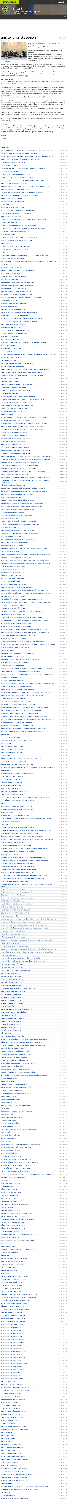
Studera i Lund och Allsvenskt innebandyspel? (13, 1036)
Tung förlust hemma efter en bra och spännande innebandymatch (18, 866)
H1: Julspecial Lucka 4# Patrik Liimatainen (12, 1369)
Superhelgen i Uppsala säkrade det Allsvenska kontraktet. (17, 384)
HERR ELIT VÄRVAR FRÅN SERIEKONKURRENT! (13, 1411)
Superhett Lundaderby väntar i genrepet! (12, 746)
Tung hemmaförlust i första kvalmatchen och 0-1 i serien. (16, 174)
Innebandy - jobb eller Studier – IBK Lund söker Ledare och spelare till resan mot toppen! (25, 797)
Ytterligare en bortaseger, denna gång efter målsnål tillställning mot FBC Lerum (22, 180)
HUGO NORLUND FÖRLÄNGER (9, 1153)
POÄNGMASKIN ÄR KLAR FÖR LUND (10, 1288)
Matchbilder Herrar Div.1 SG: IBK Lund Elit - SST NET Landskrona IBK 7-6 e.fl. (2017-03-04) (25, 1486)
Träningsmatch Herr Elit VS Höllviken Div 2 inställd (14, 1477)
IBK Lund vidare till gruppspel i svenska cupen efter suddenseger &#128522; (22, 503)
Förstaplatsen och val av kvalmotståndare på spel (14, 1060)
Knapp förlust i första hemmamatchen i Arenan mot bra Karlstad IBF (19, 465)
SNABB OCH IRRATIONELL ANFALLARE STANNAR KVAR (16, 1159)
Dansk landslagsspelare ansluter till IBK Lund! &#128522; (16, 515)
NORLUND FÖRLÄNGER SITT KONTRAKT (12, 1003)
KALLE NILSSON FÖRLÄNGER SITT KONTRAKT (13, 991)
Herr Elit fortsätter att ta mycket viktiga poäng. (13, 1426)
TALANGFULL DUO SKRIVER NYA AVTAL (11, 1285)
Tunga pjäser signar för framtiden (10, 1231)
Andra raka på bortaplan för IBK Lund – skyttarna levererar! (17, 725)
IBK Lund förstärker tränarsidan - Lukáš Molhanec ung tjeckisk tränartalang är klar (23, 488)
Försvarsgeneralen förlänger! (9, 1078)
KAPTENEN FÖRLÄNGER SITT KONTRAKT (12, 1312)
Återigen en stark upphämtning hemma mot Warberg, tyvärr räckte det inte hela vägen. (24, 491)
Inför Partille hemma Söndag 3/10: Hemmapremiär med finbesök (18, 1129)
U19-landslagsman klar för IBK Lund (10, 327)
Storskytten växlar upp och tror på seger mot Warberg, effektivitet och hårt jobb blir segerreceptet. (28, 719)
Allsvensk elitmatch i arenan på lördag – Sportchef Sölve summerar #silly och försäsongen (25, 477)
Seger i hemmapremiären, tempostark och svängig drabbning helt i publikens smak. (24, 471)
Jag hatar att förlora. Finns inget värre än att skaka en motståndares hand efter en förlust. (25, 848)
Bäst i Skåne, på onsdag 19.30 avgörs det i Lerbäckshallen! (17, 363)
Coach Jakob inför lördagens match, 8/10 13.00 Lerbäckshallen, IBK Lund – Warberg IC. (25, 928)
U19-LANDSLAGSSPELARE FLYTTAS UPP (12, 985)
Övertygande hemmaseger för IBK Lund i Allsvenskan (15, 450)
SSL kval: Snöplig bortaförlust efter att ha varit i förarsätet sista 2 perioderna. (22, 372)
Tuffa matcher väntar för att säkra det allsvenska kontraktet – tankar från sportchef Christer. (26, 830)
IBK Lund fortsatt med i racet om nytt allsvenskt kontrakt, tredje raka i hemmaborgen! (24, 875)
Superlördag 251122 (6, 243)
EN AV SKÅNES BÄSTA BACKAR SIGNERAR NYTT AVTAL (16, 1300)
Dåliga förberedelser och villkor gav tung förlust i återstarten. (18, 647)
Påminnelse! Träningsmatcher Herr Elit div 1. (13, 1471)
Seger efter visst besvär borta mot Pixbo (12, 1117)
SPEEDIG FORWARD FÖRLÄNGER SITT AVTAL (13, 1216)
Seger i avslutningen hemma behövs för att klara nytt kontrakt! (18, 809)
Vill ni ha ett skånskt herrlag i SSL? (10, 171)
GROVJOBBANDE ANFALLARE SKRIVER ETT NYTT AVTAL (16, 1165)
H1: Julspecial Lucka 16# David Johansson (13, 1333)
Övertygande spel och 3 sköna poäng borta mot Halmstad (17, 1111)
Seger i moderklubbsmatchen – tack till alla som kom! (15, 453)
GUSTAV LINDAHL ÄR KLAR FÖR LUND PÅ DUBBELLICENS (16, 623)
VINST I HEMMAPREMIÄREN (8, 1267)
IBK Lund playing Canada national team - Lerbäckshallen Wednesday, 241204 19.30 (23, 417)
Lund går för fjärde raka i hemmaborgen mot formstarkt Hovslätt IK (19, 869)
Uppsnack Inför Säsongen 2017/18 (10, 1465)
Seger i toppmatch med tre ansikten (10, 1099)
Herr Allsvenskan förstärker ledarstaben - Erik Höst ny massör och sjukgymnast (22, 426)
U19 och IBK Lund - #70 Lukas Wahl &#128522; (13, 638)
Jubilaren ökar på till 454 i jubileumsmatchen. (13, 614)
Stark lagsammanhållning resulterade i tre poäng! (14, 1459)
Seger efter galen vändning (8, 1102)
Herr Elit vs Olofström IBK (8, 1438)
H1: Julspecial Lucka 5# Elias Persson (11, 1366)
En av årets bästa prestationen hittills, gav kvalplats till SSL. (17, 177)
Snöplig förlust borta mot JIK (9, 300)
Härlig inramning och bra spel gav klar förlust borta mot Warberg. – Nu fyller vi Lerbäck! (25, 632)
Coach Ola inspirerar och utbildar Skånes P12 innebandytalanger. (18, 210)
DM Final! (3, 803)
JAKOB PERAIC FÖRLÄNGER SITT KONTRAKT (13, 1018)
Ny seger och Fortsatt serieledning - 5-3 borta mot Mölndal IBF (18, 1063)
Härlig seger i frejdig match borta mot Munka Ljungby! (16, 1105)
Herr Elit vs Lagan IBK (7, 1441)
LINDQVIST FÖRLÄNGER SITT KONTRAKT (12, 782)
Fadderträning (5, 252)
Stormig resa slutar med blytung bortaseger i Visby (15, 447)
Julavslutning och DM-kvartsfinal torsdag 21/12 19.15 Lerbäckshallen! (20, 659)
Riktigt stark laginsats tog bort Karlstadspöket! (14, 258)
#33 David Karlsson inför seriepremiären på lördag (14, 474)
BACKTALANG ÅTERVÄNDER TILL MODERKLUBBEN (14, 1204)
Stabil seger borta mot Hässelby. (10, 381)
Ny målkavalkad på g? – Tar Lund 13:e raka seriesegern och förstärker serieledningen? (24, 1075)
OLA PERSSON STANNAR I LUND (9, 788)
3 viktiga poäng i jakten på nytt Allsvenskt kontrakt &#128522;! (18, 635)
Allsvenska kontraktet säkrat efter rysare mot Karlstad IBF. (17, 806)
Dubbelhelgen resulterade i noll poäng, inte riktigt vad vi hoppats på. (20, 195)
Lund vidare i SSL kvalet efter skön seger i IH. (13, 162)
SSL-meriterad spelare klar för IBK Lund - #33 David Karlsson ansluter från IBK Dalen (24, 548)
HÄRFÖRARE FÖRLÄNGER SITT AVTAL (11, 1192)
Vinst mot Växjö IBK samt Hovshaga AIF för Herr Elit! (15, 1390)
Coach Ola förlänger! (6, 351)
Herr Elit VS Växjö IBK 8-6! (8, 1450)
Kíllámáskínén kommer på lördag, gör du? (12, 680)
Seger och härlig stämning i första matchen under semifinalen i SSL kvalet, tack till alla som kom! (27, 156)
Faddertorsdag (5, 204)
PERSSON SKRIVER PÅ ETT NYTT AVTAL (12, 1006)
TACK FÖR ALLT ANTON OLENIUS (10, 1195)
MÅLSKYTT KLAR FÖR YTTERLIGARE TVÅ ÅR (13, 1228)
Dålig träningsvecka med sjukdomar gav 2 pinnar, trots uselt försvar (19, 713)
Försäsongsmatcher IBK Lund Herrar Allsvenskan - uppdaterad (18, 988)
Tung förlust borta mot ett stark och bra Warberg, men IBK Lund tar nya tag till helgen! (24, 860)
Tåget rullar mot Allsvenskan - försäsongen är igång (15, 1309)
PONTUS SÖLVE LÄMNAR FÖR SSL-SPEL (12, 1156)
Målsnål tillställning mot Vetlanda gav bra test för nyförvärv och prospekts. (21, 318)
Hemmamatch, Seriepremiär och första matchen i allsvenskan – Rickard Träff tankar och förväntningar (28, 949)
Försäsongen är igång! (7, 1186)
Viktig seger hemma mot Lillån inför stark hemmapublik (16, 845)
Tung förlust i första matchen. (9, 955)
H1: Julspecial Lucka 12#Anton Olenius (11, 1345)
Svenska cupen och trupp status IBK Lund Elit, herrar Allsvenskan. (19, 312)
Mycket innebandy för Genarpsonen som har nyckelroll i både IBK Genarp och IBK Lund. (24, 707)
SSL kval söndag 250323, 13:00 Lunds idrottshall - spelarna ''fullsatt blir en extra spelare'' (25, 369)
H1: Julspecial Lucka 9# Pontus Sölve (11, 1354)
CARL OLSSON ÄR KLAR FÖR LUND (10, 1150)
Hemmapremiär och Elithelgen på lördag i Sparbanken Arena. (17, 282)
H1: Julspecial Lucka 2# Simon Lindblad (12, 1375)
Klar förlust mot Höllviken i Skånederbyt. (12, 907)
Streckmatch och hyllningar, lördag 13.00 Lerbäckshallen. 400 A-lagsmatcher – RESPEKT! (25, 620)
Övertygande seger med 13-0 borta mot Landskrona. (15, 1069)
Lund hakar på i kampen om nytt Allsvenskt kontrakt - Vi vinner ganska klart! (21, 617)
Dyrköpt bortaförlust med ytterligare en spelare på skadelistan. (18, 396)
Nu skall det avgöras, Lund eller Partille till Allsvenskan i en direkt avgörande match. (24, 1039)
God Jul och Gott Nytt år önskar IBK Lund (12, 207)
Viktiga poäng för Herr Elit (8, 1423)
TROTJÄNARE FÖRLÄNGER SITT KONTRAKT (13, 979)
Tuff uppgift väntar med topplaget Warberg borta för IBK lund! (18, 863)
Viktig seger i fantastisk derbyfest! (10, 821)
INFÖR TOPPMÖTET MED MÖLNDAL (10, 1123)
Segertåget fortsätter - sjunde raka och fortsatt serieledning (17, 1240)
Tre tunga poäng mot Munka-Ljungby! (11, 1453)
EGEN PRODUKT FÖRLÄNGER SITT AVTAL (12, 794)
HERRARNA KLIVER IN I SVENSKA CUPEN (12, 976)
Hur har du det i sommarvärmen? (10, 339)
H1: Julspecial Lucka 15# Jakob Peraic (11, 1336)
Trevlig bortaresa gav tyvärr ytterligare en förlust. (14, 698)
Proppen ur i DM (5, 1108)
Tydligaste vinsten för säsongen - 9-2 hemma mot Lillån (16, 605)
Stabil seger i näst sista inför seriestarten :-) (13, 752)
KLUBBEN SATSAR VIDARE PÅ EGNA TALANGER (13, 1282)
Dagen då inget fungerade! (8, 234)
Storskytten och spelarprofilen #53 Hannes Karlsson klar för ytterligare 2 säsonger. (23, 342)
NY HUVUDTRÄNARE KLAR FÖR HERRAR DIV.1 (13, 1321)
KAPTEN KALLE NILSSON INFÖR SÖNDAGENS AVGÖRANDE (17, 587)
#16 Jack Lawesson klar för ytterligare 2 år (12, 366)
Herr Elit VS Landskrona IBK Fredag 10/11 (12, 1447)
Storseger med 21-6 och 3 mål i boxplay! (12, 1066)
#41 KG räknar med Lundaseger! (9, 854)
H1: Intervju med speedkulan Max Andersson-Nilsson (15, 1498)
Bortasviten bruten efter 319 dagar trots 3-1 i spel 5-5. (15, 189)
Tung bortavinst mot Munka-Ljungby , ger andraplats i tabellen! (18, 1249)
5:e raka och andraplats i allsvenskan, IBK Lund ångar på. (16, 240)
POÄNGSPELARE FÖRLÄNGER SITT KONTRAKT (13, 1315)
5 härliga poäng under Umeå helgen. (11, 273)
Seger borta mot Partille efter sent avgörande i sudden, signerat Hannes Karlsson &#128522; (26, 692)
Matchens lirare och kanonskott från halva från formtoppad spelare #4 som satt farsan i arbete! (27, 839)
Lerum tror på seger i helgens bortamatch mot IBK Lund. (16, 881)
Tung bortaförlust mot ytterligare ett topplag (13, 889)
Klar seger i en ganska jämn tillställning (11, 1126)
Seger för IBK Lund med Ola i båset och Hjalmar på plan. (16, 904)
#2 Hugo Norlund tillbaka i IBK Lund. (11, 348)
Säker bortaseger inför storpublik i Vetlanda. (13, 201)
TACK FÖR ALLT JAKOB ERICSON (10, 551)
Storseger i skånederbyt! (7, 1114)
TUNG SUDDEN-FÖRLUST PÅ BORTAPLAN (12, 1264)
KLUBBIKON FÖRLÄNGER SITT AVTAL (11, 1000)
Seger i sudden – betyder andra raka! (11, 677)
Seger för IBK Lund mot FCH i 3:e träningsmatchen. (15, 315)
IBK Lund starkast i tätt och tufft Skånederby (13, 895)
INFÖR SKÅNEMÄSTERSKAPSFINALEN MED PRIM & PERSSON (17, 800)
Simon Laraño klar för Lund (8, 527)
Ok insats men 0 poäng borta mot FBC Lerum (13, 931)
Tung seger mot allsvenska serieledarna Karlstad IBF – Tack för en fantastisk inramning (24, 255)
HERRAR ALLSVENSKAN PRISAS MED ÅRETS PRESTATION (16, 1009)
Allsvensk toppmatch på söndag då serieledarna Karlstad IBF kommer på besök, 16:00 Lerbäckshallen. (29, 261)
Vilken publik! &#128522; (7, 824)
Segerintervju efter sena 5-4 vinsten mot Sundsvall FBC (16, 390)
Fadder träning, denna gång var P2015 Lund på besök (15, 246)
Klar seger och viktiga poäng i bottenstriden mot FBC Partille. (18, 827)
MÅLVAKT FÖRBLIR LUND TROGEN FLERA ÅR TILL (14, 1225)
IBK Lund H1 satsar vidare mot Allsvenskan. (13, 1222)
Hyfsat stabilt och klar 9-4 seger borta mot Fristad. (14, 662)
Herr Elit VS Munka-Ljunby (8, 1435)
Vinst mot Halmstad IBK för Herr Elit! (11, 1393)
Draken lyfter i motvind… (7, 414)
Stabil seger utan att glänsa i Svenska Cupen (13, 309)
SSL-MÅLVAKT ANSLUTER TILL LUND (11, 575)
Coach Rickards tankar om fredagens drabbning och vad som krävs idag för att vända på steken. (27, 952)
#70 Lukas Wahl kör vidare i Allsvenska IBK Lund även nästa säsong (19, 533)
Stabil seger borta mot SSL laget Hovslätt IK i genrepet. (16, 291)
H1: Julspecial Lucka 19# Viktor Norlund (12, 1324)
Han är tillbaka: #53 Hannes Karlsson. (11, 216)
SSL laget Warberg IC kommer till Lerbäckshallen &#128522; (17, 500)
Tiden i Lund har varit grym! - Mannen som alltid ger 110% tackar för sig (20, 671)
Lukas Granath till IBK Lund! (8, 360)
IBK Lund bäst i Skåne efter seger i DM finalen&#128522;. (16, 557)
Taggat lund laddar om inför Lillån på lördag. (13, 608)
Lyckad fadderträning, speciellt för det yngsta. (13, 303)
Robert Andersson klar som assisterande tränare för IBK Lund (17, 530)
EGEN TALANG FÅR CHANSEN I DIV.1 (10, 1201)
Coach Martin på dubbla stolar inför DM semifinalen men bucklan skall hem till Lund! (24, 629)
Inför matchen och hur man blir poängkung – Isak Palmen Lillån (18, 851)
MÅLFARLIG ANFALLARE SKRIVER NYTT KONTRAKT (15, 1306)
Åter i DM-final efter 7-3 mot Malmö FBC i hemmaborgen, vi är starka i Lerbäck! (22, 836)
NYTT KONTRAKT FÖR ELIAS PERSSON (11, 785)
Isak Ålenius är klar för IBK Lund (9, 518)
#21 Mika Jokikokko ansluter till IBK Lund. (12, 512)
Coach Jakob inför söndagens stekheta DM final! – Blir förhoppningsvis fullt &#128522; (25, 560)
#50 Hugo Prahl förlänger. (8, 345)
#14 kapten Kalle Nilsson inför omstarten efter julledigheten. (17, 405)
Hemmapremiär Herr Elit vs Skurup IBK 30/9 (13, 1399)
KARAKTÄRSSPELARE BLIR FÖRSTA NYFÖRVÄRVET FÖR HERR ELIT (19, 1294)
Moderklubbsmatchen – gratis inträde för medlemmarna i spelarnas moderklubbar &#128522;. (26, 456)
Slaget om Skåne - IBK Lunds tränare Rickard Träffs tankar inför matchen (20, 958)
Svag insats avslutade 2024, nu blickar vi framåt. (14, 408)
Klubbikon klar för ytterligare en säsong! (12, 749)
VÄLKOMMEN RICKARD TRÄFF (9, 1015)
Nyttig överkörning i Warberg (9, 306)
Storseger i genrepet (6, 743)
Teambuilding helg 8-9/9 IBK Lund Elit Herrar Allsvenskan (16, 740)
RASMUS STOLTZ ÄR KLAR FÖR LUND (11, 997)
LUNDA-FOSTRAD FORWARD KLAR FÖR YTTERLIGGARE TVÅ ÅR (18, 1171)
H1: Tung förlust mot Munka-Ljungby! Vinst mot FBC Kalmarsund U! (19, 1387)
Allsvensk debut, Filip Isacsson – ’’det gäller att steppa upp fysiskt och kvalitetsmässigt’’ (25, 731)
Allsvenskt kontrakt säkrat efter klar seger (12, 578)
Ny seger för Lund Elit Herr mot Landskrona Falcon (14, 1480)
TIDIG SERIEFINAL (5, 1180)
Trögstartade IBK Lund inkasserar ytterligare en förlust (16, 701)
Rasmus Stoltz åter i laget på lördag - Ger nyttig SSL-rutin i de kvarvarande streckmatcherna (26, 593)
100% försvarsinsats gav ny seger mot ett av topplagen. (16, 213)
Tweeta (4, 138)
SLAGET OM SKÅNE (6, 1141)
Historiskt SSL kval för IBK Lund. (10, 378)
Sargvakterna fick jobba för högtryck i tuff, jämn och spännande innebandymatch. (23, 857)
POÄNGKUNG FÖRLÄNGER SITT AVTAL (11, 779)
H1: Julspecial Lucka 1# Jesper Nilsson (12, 1378)
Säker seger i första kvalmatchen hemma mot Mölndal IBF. (16, 1054)
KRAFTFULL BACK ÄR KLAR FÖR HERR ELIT (12, 1291)
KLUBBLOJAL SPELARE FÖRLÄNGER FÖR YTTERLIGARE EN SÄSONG (19, 1297)
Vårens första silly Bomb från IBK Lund (11, 1090)
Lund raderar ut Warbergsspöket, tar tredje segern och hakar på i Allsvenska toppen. (24, 716)
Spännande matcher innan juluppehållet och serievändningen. (17, 689)
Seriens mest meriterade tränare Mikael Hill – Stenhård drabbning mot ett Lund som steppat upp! (27, 683)
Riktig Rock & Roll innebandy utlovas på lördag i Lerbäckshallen (18, 225)
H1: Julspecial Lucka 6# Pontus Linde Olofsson (14, 1363)
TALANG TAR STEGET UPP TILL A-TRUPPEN (13, 776)
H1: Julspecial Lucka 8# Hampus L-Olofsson (13, 1357)
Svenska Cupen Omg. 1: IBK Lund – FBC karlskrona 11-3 (16, 970)
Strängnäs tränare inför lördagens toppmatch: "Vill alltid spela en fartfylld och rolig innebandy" (27, 668)
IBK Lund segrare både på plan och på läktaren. (14, 231)
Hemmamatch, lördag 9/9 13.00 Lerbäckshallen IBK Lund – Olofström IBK (21, 758)
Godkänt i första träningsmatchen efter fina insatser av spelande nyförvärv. (21, 506)
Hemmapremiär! (5, 734)
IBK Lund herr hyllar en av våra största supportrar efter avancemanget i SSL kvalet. (23, 168)
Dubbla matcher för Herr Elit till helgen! (11, 1444)
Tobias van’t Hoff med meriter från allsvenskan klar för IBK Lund (18, 521)
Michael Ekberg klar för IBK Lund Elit (11, 267)
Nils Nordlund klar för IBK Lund (9, 336)
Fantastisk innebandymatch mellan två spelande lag (15, 432)
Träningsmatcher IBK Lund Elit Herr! (10, 1483)
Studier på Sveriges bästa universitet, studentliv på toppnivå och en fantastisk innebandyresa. (27, 150)
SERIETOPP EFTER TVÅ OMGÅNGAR (18, 37)
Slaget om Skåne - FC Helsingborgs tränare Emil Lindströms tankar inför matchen (23, 961)
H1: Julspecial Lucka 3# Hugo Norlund (11, 1372)
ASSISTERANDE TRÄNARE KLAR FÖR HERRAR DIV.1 (14, 1318)
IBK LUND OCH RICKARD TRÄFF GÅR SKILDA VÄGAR (15, 913)
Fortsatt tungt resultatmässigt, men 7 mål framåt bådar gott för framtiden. (21, 922)
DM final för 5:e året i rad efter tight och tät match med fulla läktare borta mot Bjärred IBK (25, 186)
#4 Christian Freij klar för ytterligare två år (12, 569)
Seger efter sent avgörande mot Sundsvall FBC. (14, 387)
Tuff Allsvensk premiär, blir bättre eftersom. (13, 937)
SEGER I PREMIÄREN (6, 1132)
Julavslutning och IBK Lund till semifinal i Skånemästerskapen (18, 653)
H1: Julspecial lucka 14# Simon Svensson (12, 1339)
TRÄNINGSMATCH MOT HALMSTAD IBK (12, 967)
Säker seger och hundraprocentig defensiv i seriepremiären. (17, 285)
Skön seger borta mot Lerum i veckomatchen (13, 441)
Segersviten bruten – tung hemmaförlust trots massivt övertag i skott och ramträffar (24, 423)
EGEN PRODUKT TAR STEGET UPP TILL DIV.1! (13, 1417)
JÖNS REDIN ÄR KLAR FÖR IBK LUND (11, 357)
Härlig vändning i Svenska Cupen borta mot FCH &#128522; (17, 494)
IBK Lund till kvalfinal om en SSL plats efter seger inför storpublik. (19, 153)
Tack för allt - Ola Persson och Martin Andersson (14, 934)
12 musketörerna (5, 755)
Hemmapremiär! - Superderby (9, 1270)
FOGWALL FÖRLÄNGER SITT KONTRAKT (12, 1024)
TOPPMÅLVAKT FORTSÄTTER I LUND (11, 1030)
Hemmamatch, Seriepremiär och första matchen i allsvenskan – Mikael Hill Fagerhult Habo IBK (26, 940)
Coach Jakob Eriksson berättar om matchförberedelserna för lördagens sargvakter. (24, 925)
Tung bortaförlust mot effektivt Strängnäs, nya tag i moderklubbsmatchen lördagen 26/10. (25, 459)
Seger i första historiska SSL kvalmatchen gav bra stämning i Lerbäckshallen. (22, 375)
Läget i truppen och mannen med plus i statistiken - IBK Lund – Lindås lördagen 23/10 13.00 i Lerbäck (28, 919)
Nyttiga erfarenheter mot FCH (9, 1138)
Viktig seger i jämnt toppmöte (9, 1120)
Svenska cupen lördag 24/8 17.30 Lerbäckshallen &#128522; (17, 509)
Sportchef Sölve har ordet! (8, 650)
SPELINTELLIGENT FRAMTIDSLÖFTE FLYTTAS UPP (14, 1276)
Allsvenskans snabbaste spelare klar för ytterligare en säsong (18, 539)
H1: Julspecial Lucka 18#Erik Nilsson (11, 1327)
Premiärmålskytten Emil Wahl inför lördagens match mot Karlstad (18, 468)
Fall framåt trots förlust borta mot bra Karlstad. (14, 402)
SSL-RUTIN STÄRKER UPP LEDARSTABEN (12, 943)
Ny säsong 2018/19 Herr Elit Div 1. (10, 1402)
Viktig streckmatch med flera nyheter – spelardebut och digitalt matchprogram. (22, 641)
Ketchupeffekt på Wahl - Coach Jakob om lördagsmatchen (17, 686)
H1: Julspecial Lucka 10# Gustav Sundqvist (13, 1351)
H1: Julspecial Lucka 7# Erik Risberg (11, 1360)
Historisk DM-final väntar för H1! (9, 1096)
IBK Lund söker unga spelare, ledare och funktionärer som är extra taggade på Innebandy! (25, 563)
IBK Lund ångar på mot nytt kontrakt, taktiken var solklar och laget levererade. (22, 599)
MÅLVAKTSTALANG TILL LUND (9, 1189)
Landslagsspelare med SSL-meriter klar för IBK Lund (15, 330)
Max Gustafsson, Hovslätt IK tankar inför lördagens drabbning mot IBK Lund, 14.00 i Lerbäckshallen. (28, 767)
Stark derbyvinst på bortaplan (9, 1246)
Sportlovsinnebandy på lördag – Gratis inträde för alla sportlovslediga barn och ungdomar (26, 602)
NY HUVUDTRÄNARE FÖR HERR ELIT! (11, 1420)
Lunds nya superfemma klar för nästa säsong (13, 566)
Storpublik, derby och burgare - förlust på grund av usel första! (18, 704)
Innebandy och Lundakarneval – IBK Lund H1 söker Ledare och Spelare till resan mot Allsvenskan (27, 1174)
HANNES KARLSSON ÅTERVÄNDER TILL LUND (13, 901)
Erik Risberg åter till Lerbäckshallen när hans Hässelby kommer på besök (21, 462)
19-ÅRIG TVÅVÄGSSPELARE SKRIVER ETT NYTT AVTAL (15, 1168)
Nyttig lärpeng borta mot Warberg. (10, 973)
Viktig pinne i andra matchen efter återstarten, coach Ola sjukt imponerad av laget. (23, 399)
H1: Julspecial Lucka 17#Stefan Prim (11, 1330)
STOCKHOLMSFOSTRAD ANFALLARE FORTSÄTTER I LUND (16, 1213)
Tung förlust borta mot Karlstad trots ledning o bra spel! (16, 892)
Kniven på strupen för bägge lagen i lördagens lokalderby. (17, 898)
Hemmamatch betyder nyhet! (8, 1081)
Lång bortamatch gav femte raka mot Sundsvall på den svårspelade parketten (22, 429)
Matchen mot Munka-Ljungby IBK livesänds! (13, 1456)
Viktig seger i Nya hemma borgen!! (10, 1252)
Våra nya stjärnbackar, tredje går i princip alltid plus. (15, 249)
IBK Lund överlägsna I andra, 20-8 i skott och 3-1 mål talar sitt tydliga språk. (21, 611)
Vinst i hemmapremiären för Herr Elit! (11, 1396)
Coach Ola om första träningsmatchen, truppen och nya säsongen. (19, 321)
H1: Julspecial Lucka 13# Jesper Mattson (12, 1342)
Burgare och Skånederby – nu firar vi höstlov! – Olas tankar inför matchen (21, 710)
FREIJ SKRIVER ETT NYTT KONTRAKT (11, 1021)
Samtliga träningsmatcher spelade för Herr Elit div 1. (15, 1468)
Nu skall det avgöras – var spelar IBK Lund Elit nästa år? (16, 626)
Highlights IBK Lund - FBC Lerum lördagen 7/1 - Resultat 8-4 (17, 872)
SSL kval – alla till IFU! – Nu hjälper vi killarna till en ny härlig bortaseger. (20, 159)
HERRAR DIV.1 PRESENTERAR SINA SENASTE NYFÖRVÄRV (16, 1087)
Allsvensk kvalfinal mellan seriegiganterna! (12, 1048)
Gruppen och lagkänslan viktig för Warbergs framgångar (16, 722)
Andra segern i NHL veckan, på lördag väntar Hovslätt (15, 438)
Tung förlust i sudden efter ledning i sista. (12, 665)
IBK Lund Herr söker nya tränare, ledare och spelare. (15, 420)
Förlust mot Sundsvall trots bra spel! (11, 222)
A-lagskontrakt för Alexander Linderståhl (12, 545)
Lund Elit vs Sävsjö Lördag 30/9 (9, 1462)
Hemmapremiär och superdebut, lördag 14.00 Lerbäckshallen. (18, 764)
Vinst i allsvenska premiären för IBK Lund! (12, 737)
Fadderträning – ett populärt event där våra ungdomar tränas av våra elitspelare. (23, 228)
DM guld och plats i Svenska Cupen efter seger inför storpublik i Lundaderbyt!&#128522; (25, 554)
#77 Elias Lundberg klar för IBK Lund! (11, 279)
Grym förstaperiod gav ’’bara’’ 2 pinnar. (11, 198)
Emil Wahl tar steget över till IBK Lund (11, 536)
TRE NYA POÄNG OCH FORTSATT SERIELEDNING (14, 1084)
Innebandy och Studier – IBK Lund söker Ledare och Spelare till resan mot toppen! (23, 1045)
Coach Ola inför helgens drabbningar (11, 497)
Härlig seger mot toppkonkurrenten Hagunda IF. (14, 183)
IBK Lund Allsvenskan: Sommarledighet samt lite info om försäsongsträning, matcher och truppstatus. (29, 354)
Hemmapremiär (5, 770)
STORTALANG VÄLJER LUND (8, 1198)
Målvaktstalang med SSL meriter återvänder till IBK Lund (16, 294)
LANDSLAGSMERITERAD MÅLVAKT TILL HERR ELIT (14, 1279)
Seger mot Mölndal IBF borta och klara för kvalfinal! (15, 1051)
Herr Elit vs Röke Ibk (6, 1432)
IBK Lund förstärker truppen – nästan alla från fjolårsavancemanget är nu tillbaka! (23, 878)
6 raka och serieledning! (7, 1243)
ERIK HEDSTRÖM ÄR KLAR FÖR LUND (11, 994)
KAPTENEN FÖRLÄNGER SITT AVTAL (10, 1027)
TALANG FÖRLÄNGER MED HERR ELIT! (11, 1408)
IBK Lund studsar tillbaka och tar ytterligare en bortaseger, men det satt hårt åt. (22, 192)
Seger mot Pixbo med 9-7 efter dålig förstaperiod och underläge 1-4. (19, 1072)
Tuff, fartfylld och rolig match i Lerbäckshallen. (13, 761)
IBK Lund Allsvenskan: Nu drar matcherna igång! (14, 333)
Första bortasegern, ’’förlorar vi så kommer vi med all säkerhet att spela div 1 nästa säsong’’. (26, 818)
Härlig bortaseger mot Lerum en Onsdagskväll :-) (14, 444)
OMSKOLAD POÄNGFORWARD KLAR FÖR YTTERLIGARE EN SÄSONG (19, 1162)
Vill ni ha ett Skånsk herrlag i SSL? (10, 165)
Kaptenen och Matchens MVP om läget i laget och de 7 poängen (18, 1234)
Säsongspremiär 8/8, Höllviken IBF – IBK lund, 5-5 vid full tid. (17, 773)
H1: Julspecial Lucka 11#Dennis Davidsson (12, 1348)
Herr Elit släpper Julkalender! (9, 1381)
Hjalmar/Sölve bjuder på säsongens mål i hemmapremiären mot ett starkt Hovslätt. (23, 728)
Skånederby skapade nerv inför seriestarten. (13, 485)
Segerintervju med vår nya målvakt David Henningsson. (16, 435)
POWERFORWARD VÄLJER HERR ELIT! (11, 1405)
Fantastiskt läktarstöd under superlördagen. (13, 842)
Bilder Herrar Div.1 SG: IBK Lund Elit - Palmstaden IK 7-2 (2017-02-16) (19, 1489)
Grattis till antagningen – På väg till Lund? (12, 656)
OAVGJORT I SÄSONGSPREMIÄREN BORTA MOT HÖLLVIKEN (17, 1147)
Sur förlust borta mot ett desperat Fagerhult (13, 596)
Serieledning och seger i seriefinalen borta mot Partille (16, 1093)
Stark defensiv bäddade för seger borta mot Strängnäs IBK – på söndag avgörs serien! (24, 590)
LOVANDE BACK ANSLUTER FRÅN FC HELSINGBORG (15, 946)
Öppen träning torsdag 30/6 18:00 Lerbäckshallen (14, 1012)
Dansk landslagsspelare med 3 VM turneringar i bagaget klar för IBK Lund (21, 297)
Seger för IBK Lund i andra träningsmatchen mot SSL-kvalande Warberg (20, 1144)
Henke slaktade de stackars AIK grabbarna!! (13, 324)
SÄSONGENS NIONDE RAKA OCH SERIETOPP (13, 1177)
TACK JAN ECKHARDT (7, 1207)
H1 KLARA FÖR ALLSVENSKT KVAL (10, 1237)
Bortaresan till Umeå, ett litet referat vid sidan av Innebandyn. (17, 270)
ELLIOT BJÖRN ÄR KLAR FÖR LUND (10, 1135)
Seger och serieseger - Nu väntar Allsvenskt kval (14, 1057)
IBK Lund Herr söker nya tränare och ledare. (13, 411)
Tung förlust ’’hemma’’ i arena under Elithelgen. (13, 276)
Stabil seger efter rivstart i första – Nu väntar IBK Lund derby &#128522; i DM (22, 695)
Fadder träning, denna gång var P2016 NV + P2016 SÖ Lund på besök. (20, 237)
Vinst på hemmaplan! (6, 264)
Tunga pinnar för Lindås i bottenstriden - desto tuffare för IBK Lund (19, 833)
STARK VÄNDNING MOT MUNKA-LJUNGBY (12, 1261)
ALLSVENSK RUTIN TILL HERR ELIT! (10, 1414)
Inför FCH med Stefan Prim (8, 1495)
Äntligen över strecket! (7, 812)
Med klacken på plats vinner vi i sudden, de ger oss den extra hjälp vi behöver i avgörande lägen (27, 674)
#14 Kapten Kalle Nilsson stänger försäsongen (13, 288)
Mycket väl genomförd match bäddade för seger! (14, 1429)
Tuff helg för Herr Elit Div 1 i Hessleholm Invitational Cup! (16, 1474)
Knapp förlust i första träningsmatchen (11, 982)
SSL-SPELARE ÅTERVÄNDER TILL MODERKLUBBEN (14, 791)
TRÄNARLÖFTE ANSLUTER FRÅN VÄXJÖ (12, 964)
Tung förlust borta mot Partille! (9, 916)
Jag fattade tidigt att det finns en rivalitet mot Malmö (15, 815)
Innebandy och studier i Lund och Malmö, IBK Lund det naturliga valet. (20, 524)
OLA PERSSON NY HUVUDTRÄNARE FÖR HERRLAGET (15, 910)
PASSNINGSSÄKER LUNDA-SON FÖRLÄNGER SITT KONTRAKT (17, 1219)
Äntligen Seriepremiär (7, 1273)
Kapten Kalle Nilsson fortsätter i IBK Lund (12, 572)
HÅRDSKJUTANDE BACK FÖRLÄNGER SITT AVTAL (14, 1303)
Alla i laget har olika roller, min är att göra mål (13, 584)
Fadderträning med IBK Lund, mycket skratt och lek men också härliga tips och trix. (23, 219)
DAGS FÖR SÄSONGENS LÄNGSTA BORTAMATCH (14, 1258)
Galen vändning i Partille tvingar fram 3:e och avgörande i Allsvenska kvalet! (21, 1042)
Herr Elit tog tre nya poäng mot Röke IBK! (12, 1384)
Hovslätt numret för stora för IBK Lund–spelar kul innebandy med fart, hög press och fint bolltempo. (28, 644)
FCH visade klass (5, 1492)
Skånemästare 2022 (6, 1033)
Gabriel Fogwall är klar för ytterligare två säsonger (14, 542)
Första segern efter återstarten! (9, 393)
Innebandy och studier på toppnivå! (10, 581)
